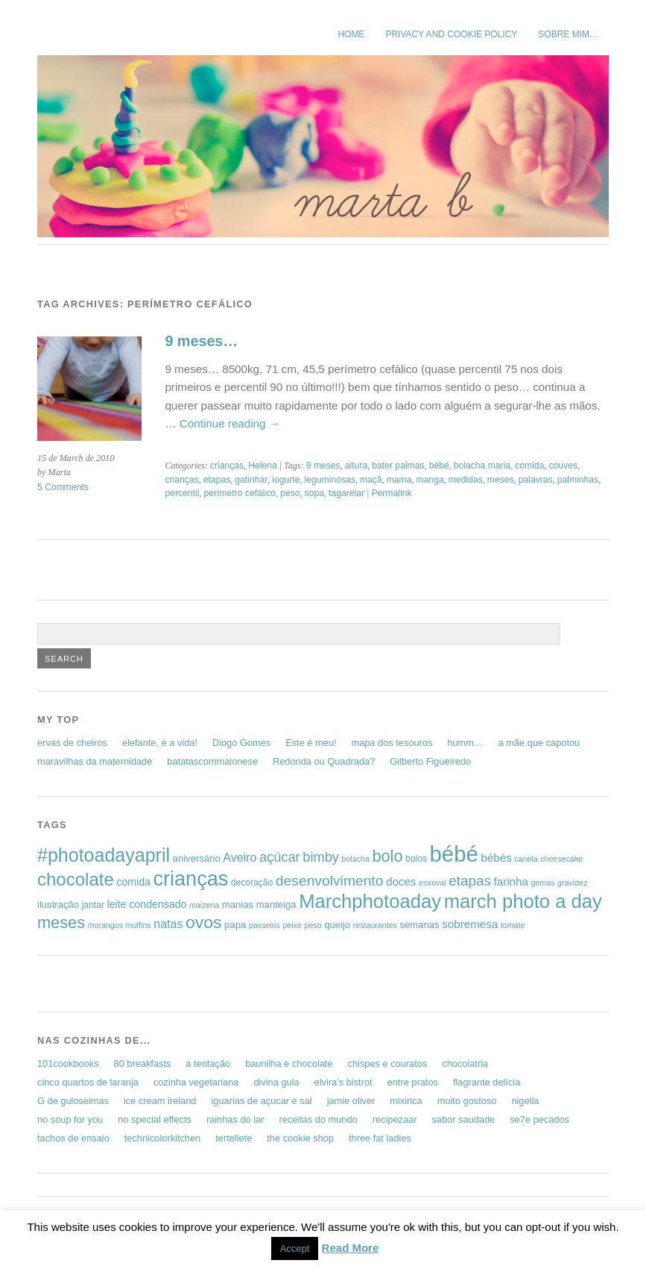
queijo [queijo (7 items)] (337, 924)
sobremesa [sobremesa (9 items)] (470, 924)
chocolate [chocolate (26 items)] (75, 879)
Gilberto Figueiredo (430, 761)
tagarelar (346, 493)
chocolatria (465, 1063)
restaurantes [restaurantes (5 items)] (375, 925)
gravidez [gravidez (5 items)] (572, 882)
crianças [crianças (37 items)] (190, 878)
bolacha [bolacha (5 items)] (356, 858)
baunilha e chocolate (288, 1063)
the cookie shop (300, 1138)
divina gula (276, 1082)
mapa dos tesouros (391, 742)
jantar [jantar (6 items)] (93, 905)
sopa (314, 493)
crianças (227, 465)
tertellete (233, 1138)
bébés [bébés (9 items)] (496, 857)
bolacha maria (482, 465)
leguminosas (330, 479)
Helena (262, 465)
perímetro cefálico (239, 493)
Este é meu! (310, 742)
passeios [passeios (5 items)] (264, 925)
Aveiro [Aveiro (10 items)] (239, 857)
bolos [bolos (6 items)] (416, 858)
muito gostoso (467, 1100)
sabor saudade (463, 1119)
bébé (439, 465)
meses (500, 479)
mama (399, 479)
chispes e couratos (388, 1063)
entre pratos (412, 1082)
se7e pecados (539, 1119)
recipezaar (395, 1119)
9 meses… (201, 341)
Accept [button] (295, 1248)
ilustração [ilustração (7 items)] (58, 904)
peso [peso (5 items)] (312, 925)
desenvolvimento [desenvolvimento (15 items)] (330, 881)
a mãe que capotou (539, 742)
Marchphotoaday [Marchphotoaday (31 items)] (370, 901)
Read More (350, 1247)
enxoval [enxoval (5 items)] (432, 882)
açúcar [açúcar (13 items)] (279, 857)
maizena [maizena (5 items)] (204, 904)
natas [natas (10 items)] (168, 924)
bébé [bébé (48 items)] (454, 854)
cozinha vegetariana (196, 1082)
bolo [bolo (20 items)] (387, 856)
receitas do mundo (318, 1119)
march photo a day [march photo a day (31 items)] (523, 901)
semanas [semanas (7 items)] (419, 924)
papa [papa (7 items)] (235, 924)
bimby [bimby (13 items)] (321, 857)
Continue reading (230, 423)
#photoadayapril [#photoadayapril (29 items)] (103, 855)
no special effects (154, 1119)
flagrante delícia (486, 1082)
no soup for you (70, 1119)
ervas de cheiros (72, 742)
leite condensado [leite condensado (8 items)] (147, 904)
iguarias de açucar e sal (261, 1100)
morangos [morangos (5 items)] (105, 925)
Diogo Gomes (241, 742)
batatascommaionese (212, 761)
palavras (536, 479)
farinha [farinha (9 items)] (511, 881)
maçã (371, 479)
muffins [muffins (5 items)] (138, 925)
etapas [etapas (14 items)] (470, 881)
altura (356, 465)
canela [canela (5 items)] (525, 858)
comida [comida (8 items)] (133, 882)
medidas (466, 479)
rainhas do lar (235, 1119)
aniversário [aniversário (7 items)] (197, 858)
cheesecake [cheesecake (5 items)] (561, 858)
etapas (217, 479)
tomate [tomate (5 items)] (513, 925)
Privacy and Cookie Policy (451, 34)
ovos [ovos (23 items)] (204, 922)
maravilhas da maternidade (94, 761)
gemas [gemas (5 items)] (542, 882)
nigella (525, 1100)
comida (529, 465)
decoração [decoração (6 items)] (252, 882)
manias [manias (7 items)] (237, 904)
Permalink (391, 493)
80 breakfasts (142, 1063)
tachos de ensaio (73, 1138)
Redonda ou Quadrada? (324, 761)
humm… (465, 742)
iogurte (286, 479)
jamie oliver (351, 1100)
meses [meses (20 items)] (61, 922)
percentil (182, 493)
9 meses (323, 465)
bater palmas (398, 465)
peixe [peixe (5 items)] (291, 925)
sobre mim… (568, 34)
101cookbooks (68, 1063)
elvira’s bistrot (343, 1082)
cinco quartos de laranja (88, 1082)
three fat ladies (380, 1138)
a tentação (208, 1063)
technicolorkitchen (162, 1138)
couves (562, 465)
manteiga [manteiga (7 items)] (276, 904)
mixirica (406, 1100)
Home (351, 34)
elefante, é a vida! (159, 742)
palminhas (577, 479)
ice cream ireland (160, 1100)
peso (290, 493)
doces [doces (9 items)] (401, 881)
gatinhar (251, 479)
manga (430, 479)
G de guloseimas (73, 1100)
